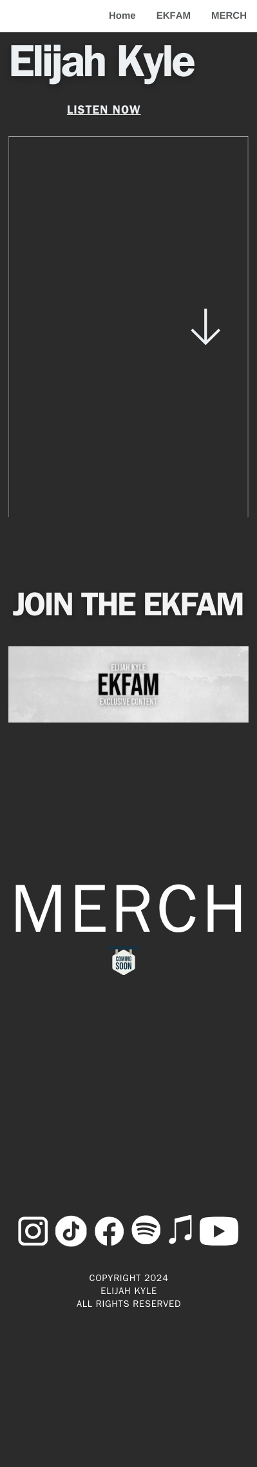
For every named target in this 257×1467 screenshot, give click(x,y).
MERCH (229, 15)
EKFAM (174, 15)
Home (122, 15)
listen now (104, 111)
